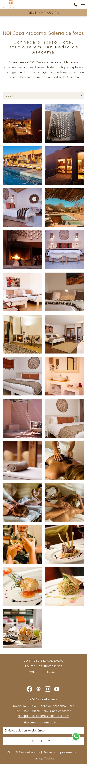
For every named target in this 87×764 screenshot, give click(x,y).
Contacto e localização (44, 660)
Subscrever (43, 741)
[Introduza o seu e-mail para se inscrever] (43, 730)
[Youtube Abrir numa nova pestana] (57, 688)
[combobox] (43, 95)
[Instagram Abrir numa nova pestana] (47, 688)
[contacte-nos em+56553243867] (75, 4)
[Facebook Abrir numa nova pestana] (29, 688)
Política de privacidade (43, 666)
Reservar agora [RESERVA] (43, 12)
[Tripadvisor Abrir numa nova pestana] (38, 688)
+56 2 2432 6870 (28, 711)
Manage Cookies (43, 758)
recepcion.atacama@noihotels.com (43, 715)
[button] (22, 123)
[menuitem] (43, 661)
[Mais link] (83, 4)
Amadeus (73, 752)
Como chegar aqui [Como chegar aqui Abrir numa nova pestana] (43, 672)
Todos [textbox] (8, 95)
